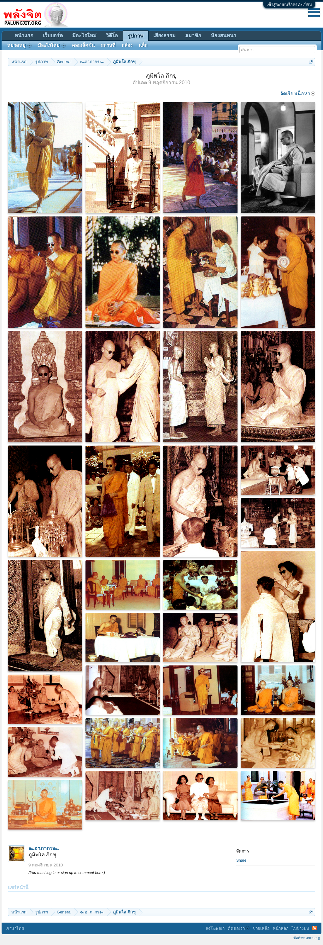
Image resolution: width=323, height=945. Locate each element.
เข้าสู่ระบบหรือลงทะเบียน (289, 4)
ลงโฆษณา (215, 928)
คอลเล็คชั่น (83, 45)
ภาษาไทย (15, 928)
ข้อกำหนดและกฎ (306, 938)
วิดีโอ (112, 35)
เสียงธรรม (164, 35)
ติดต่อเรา (239, 928)
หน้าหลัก (281, 928)
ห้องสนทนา (223, 35)
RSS (314, 928)
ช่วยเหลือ (261, 928)
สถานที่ (108, 45)
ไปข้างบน (300, 928)
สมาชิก (193, 35)
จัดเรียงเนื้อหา (297, 93)
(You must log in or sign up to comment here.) (66, 873)
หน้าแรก (24, 35)
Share (241, 860)
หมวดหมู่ (19, 45)
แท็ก (143, 45)
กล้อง (127, 45)
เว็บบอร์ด (53, 35)
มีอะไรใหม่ (84, 35)
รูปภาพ (136, 35)
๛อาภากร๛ (43, 848)
